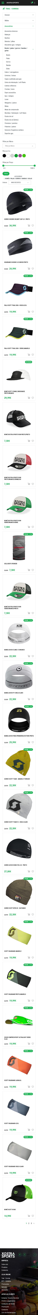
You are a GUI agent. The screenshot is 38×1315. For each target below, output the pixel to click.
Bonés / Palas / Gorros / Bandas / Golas (18, 178)
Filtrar (6, 174)
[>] (34, 1223)
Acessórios (18, 176)
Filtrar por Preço (8, 162)
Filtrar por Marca (8, 141)
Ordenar (5, 182)
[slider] (3, 166)
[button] (33, 15)
